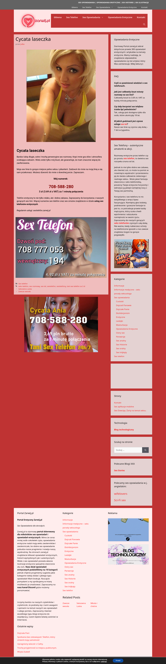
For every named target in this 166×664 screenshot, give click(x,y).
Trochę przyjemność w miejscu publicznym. (37, 647)
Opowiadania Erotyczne (127, 7)
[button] (144, 24)
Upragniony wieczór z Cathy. (30, 644)
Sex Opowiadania (105, 7)
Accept (118, 660)
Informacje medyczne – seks (127, 289)
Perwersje (120, 336)
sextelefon (51, 286)
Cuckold (119, 301)
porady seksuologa (123, 293)
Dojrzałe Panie (122, 309)
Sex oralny (121, 348)
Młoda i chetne (94, 604)
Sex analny (121, 340)
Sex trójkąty (121, 352)
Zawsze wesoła (24, 291)
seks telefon (23, 286)
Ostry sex (120, 332)
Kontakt (144, 7)
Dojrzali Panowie (123, 305)
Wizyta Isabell (23, 651)
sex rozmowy (34, 286)
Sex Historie (121, 344)
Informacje (119, 285)
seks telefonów (121, 223)
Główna (75, 7)
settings (103, 661)
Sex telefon (22, 283)
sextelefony (61, 286)
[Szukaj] (145, 450)
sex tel (43, 286)
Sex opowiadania (122, 297)
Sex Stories (119, 470)
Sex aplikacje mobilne (124, 406)
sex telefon (129, 158)
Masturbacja (121, 325)
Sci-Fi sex (120, 500)
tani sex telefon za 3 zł (76, 286)
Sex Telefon (87, 7)
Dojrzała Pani (23, 633)
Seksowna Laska (25, 289)
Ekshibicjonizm (123, 313)
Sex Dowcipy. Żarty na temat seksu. (130, 410)
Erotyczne (120, 317)
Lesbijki (119, 321)
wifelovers (120, 494)
